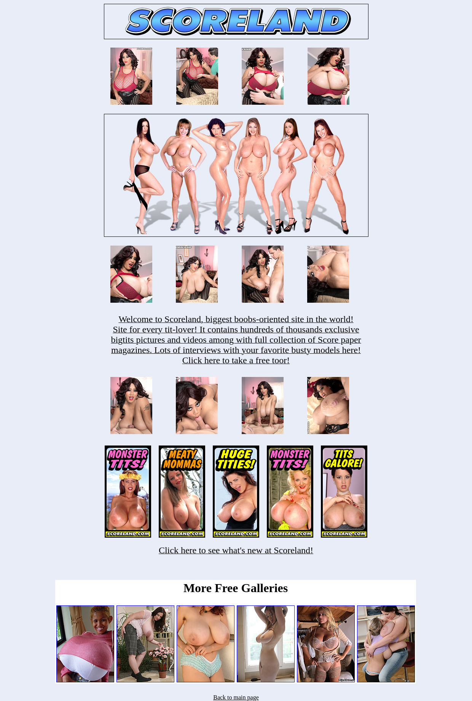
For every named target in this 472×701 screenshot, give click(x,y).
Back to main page (236, 697)
